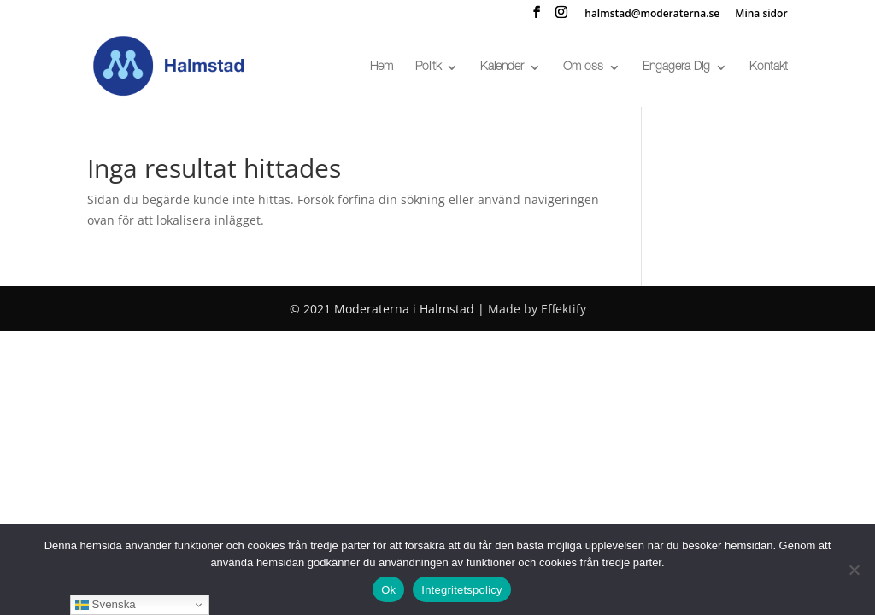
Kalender (502, 67)
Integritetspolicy (461, 589)
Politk (428, 67)
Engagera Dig (676, 67)
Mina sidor (761, 14)
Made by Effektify (537, 309)
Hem (381, 67)
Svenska (105, 605)
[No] (853, 569)
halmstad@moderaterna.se (651, 14)
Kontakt (768, 67)
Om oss (583, 67)
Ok (388, 589)
